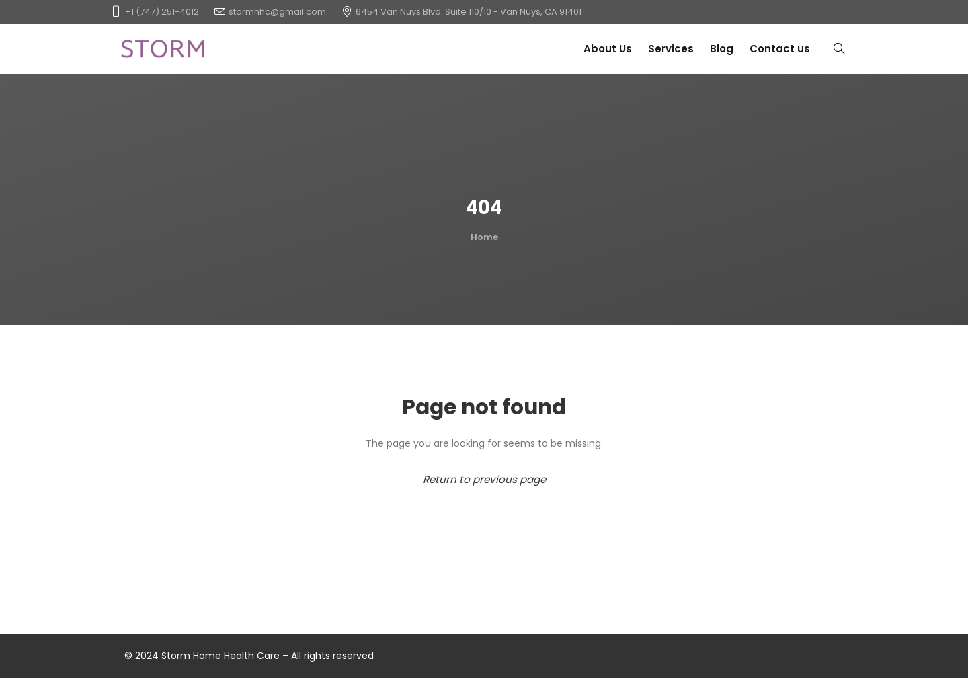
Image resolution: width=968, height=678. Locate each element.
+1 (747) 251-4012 (162, 11)
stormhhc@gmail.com (277, 11)
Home (484, 237)
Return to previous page (484, 479)
